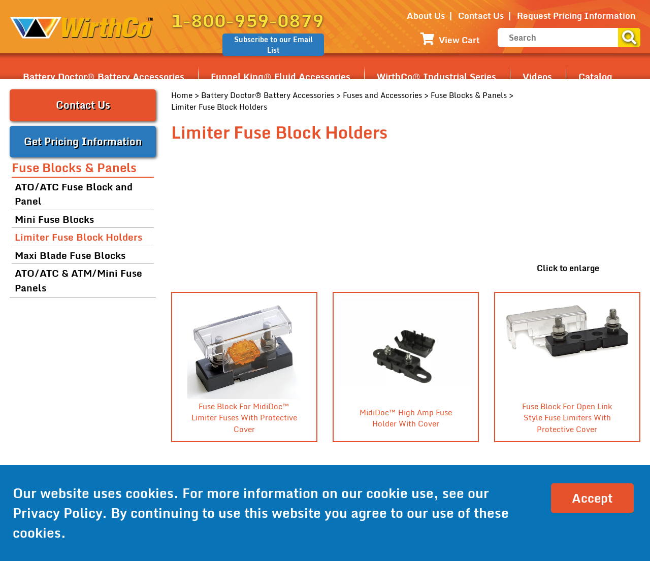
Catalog (595, 76)
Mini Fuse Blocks (54, 219)
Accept (592, 498)
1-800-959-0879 (247, 20)
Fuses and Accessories (382, 95)
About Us (426, 15)
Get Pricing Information (83, 141)
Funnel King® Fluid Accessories (280, 76)
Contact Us (481, 15)
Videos (537, 76)
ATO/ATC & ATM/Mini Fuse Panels (78, 280)
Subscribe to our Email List (273, 45)
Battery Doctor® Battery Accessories (103, 76)
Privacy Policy (57, 512)
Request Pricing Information (576, 15)
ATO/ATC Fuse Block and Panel (74, 194)
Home (181, 95)
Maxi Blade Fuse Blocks (70, 255)
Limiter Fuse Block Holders (78, 237)
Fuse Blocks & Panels (469, 95)
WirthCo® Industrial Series (436, 76)
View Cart (450, 40)
